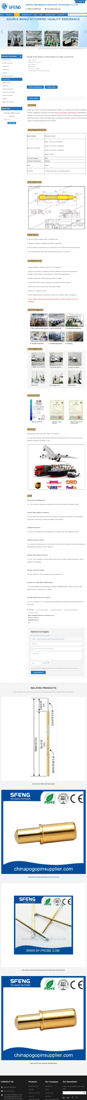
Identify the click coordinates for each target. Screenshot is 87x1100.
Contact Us (61, 14)
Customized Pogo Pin (7, 89)
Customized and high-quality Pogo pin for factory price (43, 877)
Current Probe (54, 48)
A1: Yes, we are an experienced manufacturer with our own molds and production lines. (53, 504)
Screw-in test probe (7, 95)
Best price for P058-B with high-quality (43, 784)
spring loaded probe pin (56, 609)
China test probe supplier (42, 609)
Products (17, 14)
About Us (9, 14)
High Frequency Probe (8, 102)
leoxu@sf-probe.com (54, 9)
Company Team (49, 1093)
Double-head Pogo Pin (8, 76)
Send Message (38, 672)
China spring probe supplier (70, 609)
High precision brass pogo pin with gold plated (43, 1063)
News (41, 14)
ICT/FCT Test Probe (7, 63)
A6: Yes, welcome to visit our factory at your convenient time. (46, 574)
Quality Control (26, 14)
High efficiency (49, 1086)
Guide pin (4, 98)
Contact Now (51, 87)
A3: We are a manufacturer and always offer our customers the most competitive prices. (53, 531)
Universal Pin (5, 66)
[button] (42, 44)
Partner (47, 1089)
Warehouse (48, 1096)
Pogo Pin (4, 72)
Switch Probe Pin (6, 82)
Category (47, 48)
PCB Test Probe (6, 60)
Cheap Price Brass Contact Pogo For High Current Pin (49, 639)
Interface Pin (5, 69)
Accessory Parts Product (8, 92)
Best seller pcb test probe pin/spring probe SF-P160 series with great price (43, 970)
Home (2, 14)
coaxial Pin (5, 85)
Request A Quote (50, 14)
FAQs (35, 14)
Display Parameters (35, 87)
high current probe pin (33, 612)
